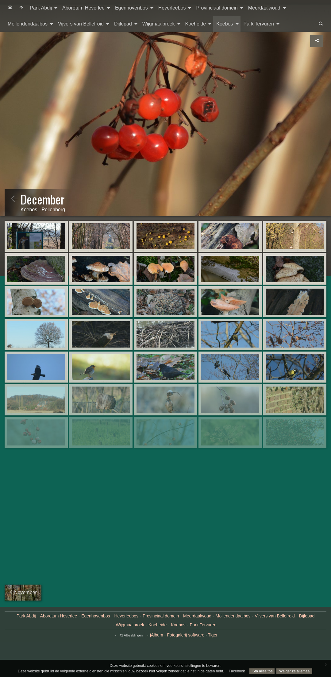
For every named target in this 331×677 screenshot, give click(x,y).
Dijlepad (123, 23)
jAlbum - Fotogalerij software (177, 634)
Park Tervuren (259, 23)
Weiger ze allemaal (294, 671)
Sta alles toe (261, 671)
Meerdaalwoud (264, 7)
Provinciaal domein (216, 7)
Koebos (224, 23)
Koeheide (195, 23)
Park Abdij (41, 7)
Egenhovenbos (131, 7)
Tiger (212, 634)
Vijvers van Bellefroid (81, 23)
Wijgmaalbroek (158, 23)
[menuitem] (10, 8)
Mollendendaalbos (28, 23)
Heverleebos (172, 7)
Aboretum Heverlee (83, 7)
